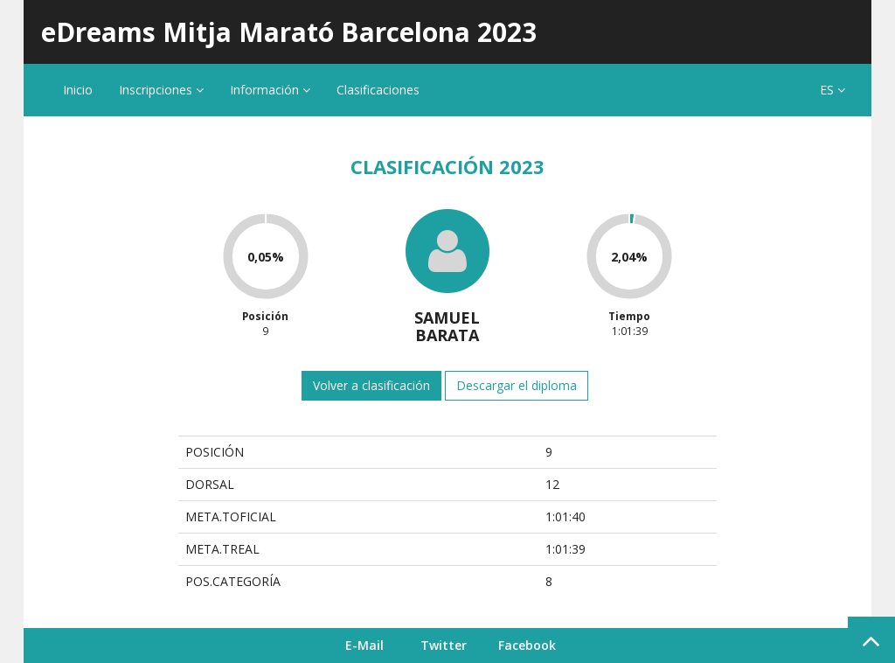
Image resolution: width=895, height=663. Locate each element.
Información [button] (270, 89)
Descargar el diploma (516, 385)
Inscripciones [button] (161, 89)
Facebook (527, 645)
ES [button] (832, 89)
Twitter (443, 645)
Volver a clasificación (371, 385)
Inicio (78, 89)
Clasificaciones (378, 89)
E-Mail (364, 645)
